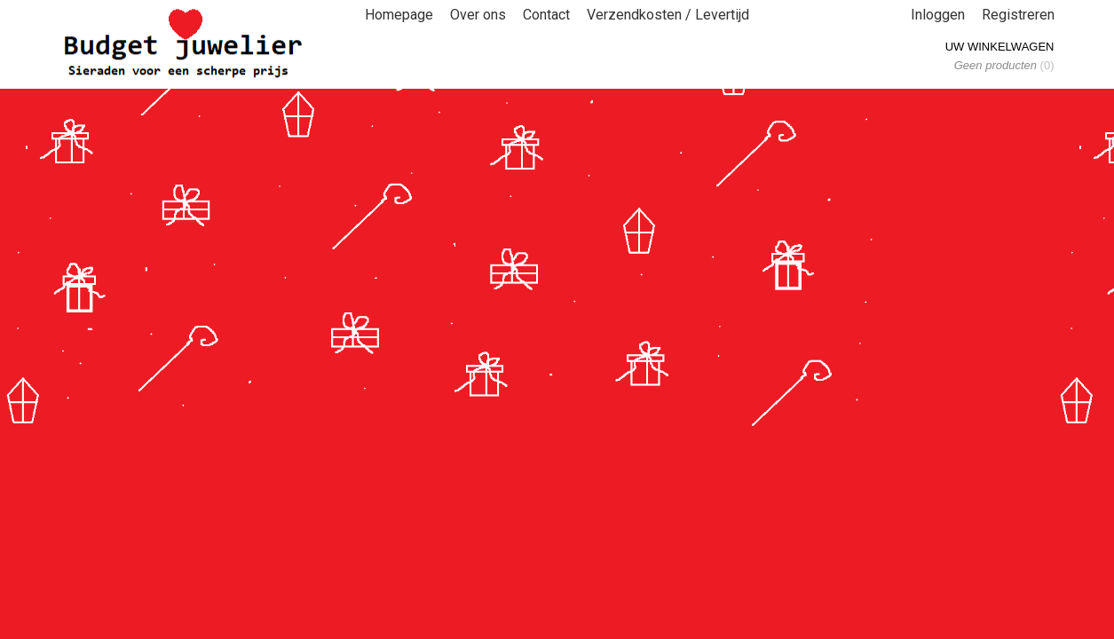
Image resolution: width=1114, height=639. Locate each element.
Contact (546, 14)
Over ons (478, 14)
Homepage (399, 14)
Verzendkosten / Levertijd (668, 14)
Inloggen (938, 14)
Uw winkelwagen (1000, 46)
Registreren (1018, 14)
